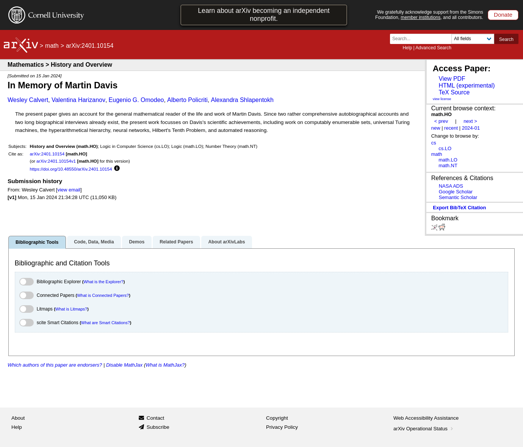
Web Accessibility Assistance (426, 418)
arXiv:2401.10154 (47, 153)
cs (433, 143)
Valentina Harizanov (78, 100)
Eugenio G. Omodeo (136, 100)
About (18, 418)
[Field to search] (472, 39)
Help (407, 47)
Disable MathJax (124, 365)
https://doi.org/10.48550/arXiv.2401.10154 (71, 168)
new (435, 128)
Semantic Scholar (458, 197)
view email (68, 190)
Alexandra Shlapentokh (242, 100)
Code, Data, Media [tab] (94, 242)
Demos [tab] (136, 242)
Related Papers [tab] (176, 242)
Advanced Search (433, 47)
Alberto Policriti (187, 100)
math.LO (447, 160)
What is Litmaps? (71, 309)
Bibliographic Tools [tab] (37, 242)
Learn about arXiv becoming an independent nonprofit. (264, 14)
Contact (155, 418)
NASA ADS (451, 186)
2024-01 (471, 128)
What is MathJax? (165, 365)
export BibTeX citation (459, 207)
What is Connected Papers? (103, 295)
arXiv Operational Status (423, 428)
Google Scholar (456, 191)
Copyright (277, 418)
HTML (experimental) (466, 85)
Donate (503, 14)
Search (506, 39)
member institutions (420, 17)
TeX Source (454, 92)
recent (451, 128)
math (52, 45)
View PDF (451, 78)
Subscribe (158, 427)
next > (470, 121)
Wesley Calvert (28, 100)
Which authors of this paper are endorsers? (55, 365)
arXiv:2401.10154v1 (56, 160)
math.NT (447, 165)
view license (442, 99)
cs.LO (444, 148)
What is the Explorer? (104, 281)
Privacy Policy (282, 427)
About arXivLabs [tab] (226, 242)
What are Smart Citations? (105, 322)
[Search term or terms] (423, 39)
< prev (441, 121)
